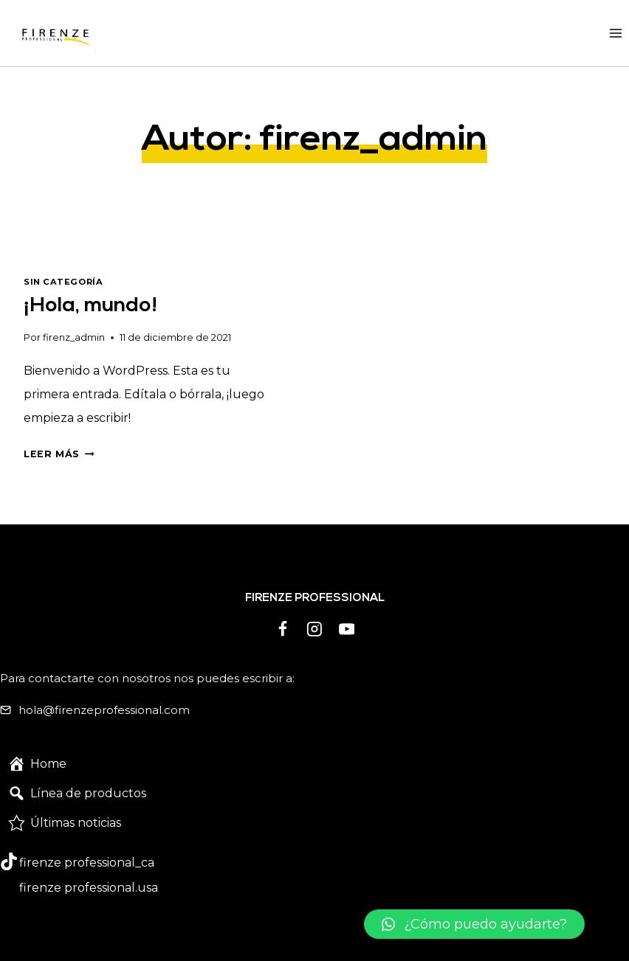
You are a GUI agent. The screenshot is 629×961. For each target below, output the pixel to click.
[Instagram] (314, 629)
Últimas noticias (75, 823)
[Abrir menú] (615, 32)
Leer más (59, 453)
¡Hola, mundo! (90, 306)
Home (48, 764)
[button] (474, 924)
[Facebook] (283, 629)
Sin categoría (63, 282)
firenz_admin (74, 337)
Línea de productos (88, 793)
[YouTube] (347, 629)
